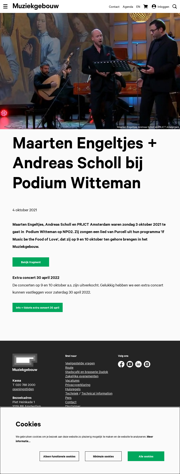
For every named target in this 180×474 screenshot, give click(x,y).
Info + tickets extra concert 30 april (37, 307)
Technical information (96, 393)
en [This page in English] (138, 6)
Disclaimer (72, 406)
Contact (114, 6)
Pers (68, 397)
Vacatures (72, 380)
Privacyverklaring (77, 384)
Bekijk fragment (31, 262)
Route (69, 367)
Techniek (71, 393)
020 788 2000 (25, 384)
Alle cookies (146, 456)
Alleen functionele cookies (59, 456)
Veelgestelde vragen (80, 363)
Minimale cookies (103, 456)
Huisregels (73, 389)
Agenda (128, 6)
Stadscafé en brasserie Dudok (86, 372)
